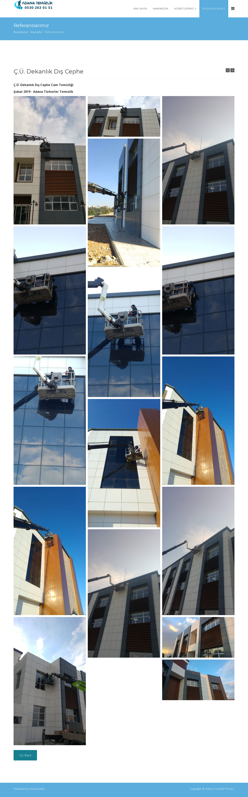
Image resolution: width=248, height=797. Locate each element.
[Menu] (232, 8)
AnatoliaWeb (37, 789)
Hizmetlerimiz (184, 8)
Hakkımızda (160, 8)
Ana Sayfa (140, 8)
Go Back (25, 755)
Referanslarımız (213, 8)
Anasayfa (35, 32)
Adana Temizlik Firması (220, 789)
